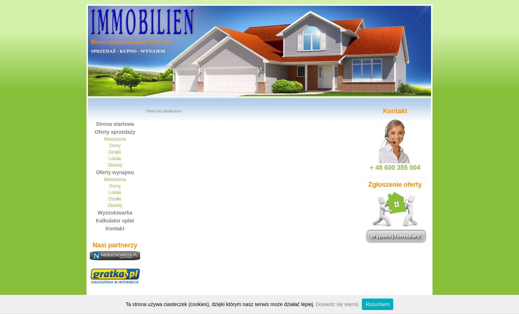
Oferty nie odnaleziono (164, 111)
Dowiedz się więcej (337, 304)
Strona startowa (115, 124)
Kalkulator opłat (115, 221)
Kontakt (115, 228)
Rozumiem (377, 304)
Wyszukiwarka (115, 213)
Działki (114, 152)
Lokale (114, 158)
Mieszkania (115, 139)
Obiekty (115, 165)
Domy (114, 145)
